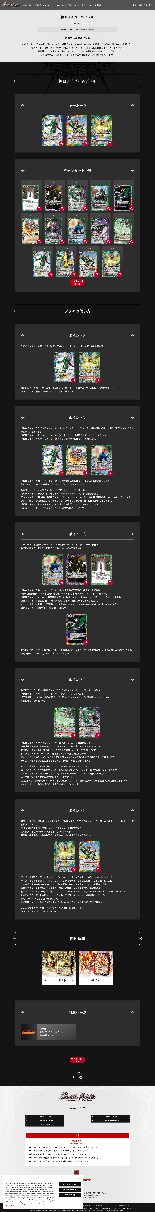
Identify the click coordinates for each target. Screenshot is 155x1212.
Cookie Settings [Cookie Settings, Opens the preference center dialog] (69, 1195)
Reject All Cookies (69, 1190)
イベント (90, 5)
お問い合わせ (120, 1121)
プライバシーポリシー (78, 1121)
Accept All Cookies (69, 1184)
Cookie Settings (57, 1121)
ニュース (46, 5)
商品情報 (38, 5)
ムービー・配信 (80, 5)
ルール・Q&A (55, 5)
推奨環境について (36, 1121)
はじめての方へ (28, 5)
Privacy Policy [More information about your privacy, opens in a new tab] (11, 1206)
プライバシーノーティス (99, 1121)
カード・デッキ (67, 5)
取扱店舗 (98, 5)
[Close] (79, 1178)
